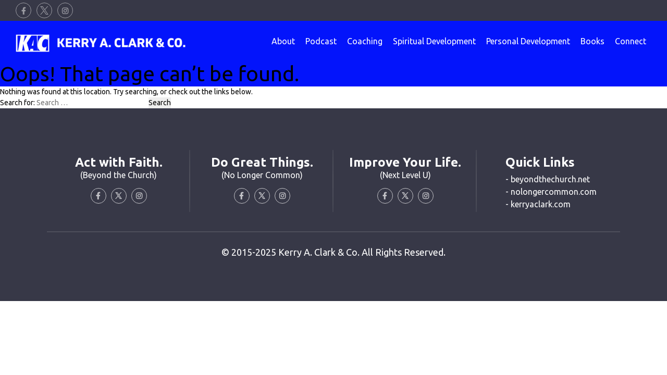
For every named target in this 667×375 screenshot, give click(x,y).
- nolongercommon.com (551, 191)
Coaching (364, 41)
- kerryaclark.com (538, 204)
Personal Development (528, 41)
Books (592, 41)
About (283, 41)
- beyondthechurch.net (547, 179)
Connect (630, 41)
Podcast (321, 41)
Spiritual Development (434, 41)
